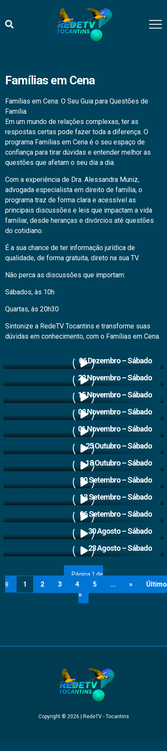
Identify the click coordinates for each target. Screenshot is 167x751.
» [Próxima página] (130, 584)
